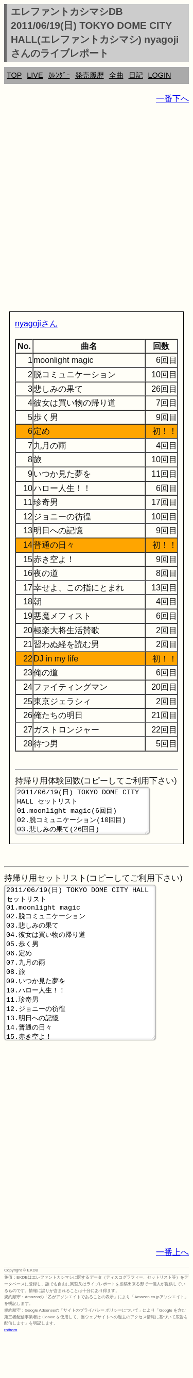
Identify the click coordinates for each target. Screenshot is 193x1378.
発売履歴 (89, 75)
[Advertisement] (96, 209)
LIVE (35, 75)
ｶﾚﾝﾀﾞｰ (59, 75)
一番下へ (172, 98)
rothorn (10, 1370)
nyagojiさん (36, 323)
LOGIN (159, 75)
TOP (14, 75)
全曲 (116, 75)
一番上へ (172, 1292)
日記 (136, 75)
